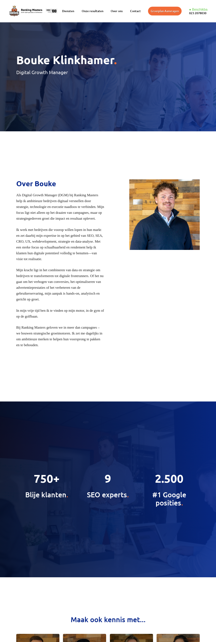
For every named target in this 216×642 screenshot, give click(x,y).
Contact (135, 11)
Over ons (117, 11)
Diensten (68, 11)
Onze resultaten (92, 11)
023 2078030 (197, 13)
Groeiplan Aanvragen (165, 11)
